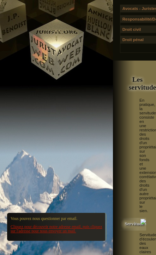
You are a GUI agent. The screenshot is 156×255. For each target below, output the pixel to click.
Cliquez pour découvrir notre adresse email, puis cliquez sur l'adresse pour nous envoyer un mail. (56, 229)
